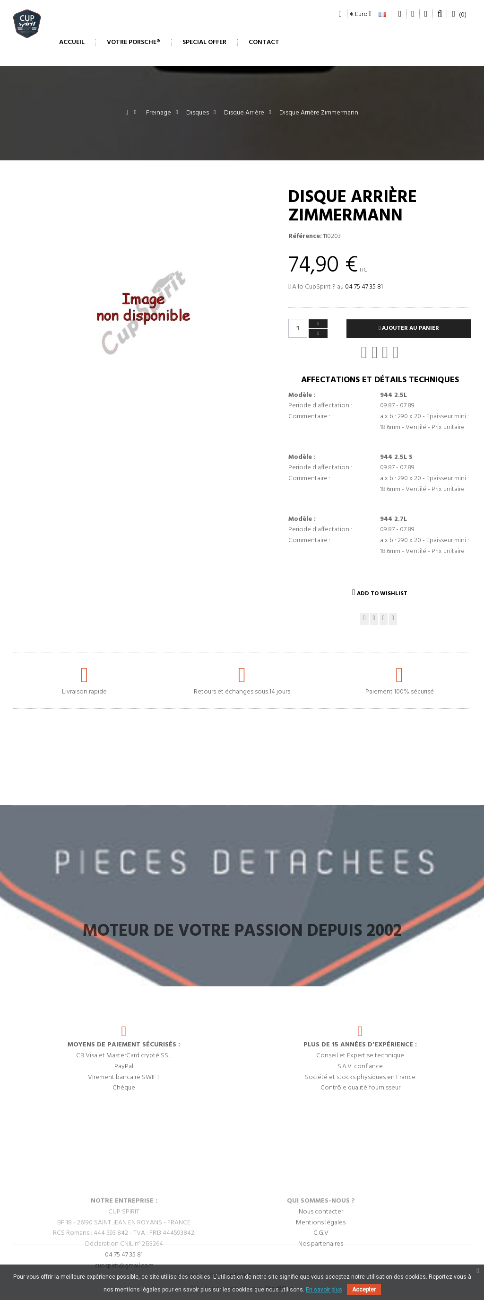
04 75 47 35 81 (364, 286)
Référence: (305, 236)
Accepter (364, 1289)
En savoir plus (324, 1289)
